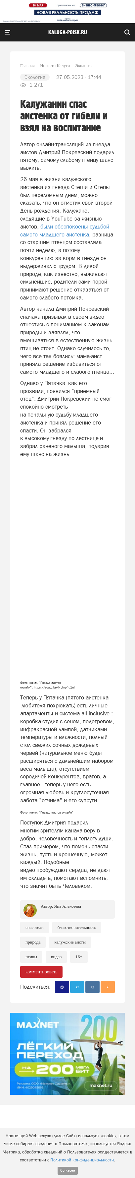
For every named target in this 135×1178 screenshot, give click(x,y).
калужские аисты (70, 942)
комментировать (41, 971)
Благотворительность (77, 927)
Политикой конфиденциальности (82, 1159)
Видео (56, 956)
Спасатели (34, 927)
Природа (32, 942)
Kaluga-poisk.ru (67, 32)
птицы (31, 956)
